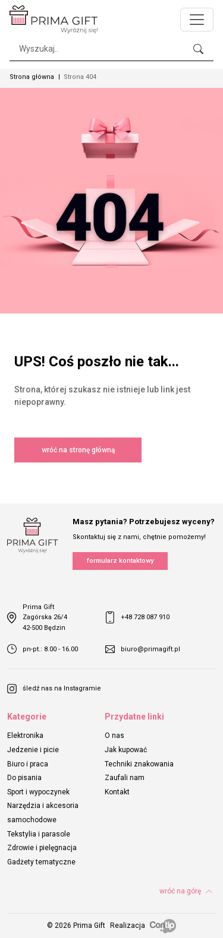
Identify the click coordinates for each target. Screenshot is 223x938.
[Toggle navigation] (196, 19)
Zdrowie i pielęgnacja (42, 848)
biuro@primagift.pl (142, 649)
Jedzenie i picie (33, 750)
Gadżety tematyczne (41, 862)
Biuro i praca (27, 764)
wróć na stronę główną (78, 450)
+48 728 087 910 (137, 617)
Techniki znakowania (139, 764)
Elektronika (25, 735)
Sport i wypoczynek (38, 792)
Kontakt (117, 792)
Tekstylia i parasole (38, 834)
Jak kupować (126, 750)
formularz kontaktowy (120, 561)
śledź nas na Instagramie (54, 688)
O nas (114, 735)
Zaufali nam (125, 778)
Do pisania (24, 778)
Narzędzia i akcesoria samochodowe (42, 812)
